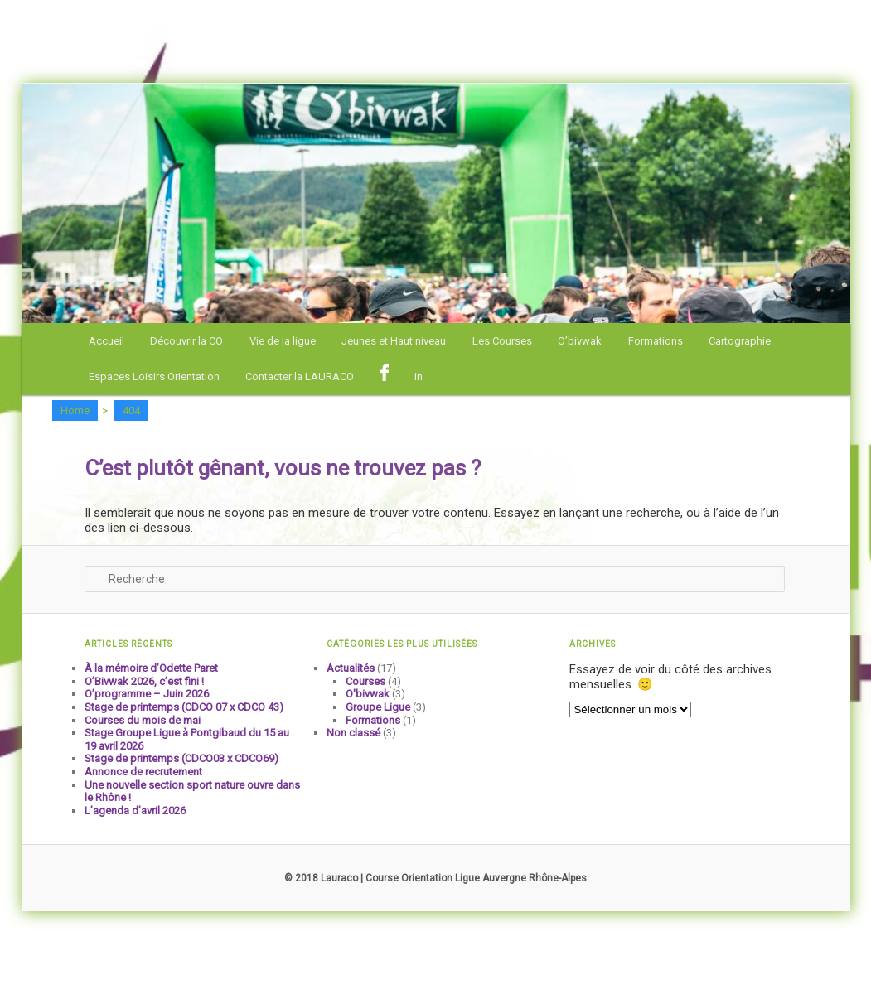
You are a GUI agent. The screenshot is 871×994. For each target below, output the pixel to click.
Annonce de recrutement (143, 771)
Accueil (106, 341)
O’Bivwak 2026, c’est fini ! (144, 681)
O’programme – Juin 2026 (147, 694)
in (418, 376)
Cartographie (740, 341)
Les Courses (502, 341)
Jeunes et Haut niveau (393, 341)
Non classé (353, 732)
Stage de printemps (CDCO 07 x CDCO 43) (184, 707)
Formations (655, 341)
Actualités (351, 668)
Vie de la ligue (282, 341)
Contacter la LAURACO (299, 376)
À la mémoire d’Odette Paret (151, 668)
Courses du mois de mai (143, 720)
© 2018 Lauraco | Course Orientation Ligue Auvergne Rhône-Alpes (435, 878)
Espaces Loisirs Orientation (154, 376)
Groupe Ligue (378, 707)
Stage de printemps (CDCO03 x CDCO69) (181, 758)
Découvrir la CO (186, 341)
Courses (365, 681)
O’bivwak (580, 341)
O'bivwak (368, 694)
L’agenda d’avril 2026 (135, 810)
